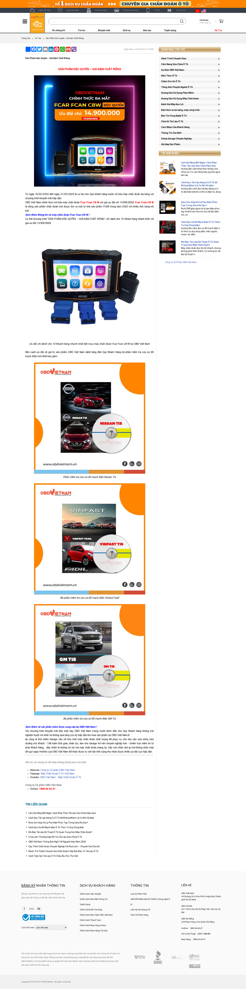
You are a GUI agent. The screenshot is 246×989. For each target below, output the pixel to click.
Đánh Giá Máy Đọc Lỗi (172, 104)
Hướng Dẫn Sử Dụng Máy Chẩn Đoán (180, 98)
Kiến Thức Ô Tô (169, 75)
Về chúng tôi (58, 30)
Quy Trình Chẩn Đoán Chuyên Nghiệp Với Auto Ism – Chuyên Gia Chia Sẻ (64, 846)
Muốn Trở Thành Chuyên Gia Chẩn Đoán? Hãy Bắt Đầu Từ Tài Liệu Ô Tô (63, 851)
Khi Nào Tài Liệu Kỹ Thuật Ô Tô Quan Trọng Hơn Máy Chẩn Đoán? (60, 832)
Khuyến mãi (104, 30)
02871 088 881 (204, 934)
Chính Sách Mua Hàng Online (93, 925)
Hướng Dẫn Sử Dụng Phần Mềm (177, 93)
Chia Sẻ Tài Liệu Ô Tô (172, 121)
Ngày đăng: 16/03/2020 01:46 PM (139, 49)
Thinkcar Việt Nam (130, 10)
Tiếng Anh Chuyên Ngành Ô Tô (177, 87)
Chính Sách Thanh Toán (90, 920)
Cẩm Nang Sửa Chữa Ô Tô (174, 64)
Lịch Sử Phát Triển (138, 894)
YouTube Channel (39, 909)
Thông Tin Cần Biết (171, 133)
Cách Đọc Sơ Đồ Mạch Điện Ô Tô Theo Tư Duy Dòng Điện (56, 827)
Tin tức (81, 30)
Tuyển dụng (170, 30)
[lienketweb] (51, 927)
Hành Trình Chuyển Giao (173, 58)
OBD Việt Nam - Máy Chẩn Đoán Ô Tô (60, 777)
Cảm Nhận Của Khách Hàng (175, 127)
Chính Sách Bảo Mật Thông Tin (94, 899)
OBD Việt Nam (44, 10)
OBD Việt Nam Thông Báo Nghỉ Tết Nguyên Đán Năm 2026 (57, 841)
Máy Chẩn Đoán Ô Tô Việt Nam (57, 773)
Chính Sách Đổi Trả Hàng (91, 909)
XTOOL (157, 10)
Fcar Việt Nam (101, 10)
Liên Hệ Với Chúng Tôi (140, 909)
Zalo (31, 909)
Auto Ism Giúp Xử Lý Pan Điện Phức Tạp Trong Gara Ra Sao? (58, 822)
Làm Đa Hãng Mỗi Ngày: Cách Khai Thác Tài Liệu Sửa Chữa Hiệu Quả (62, 813)
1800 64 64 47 (196, 928)
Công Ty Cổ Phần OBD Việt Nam (181, 262)
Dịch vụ (126, 30)
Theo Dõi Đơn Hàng (139, 915)
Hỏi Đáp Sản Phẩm (170, 144)
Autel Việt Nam (73, 10)
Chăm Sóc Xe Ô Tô (171, 81)
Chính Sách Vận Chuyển (90, 894)
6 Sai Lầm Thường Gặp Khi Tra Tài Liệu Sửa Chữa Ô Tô (55, 837)
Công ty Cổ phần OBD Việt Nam (58, 770)
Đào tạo (147, 30)
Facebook (24, 909)
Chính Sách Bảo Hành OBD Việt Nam (96, 915)
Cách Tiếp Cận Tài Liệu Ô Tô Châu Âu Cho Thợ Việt (53, 856)
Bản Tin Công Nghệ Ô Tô (174, 115)
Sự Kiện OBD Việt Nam (172, 70)
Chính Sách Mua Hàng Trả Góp (94, 930)
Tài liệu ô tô (181, 10)
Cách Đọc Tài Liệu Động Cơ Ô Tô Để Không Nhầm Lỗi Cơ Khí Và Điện (61, 818)
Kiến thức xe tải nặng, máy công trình (180, 110)
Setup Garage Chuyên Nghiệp (176, 138)
